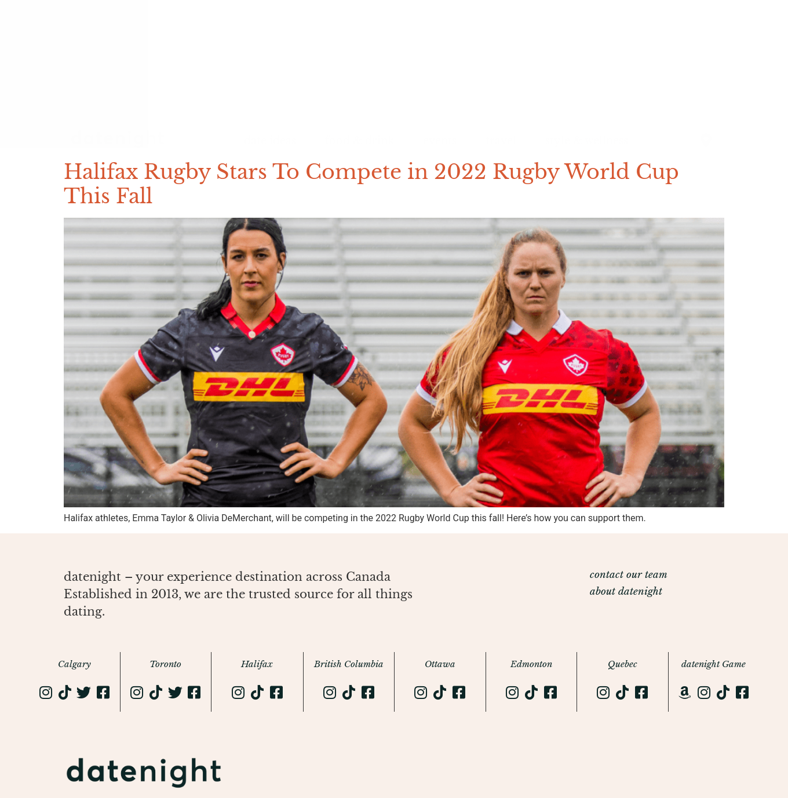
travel (501, 141)
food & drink (359, 141)
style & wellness (586, 141)
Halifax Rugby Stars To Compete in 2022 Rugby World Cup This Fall (371, 183)
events (440, 141)
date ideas (270, 141)
